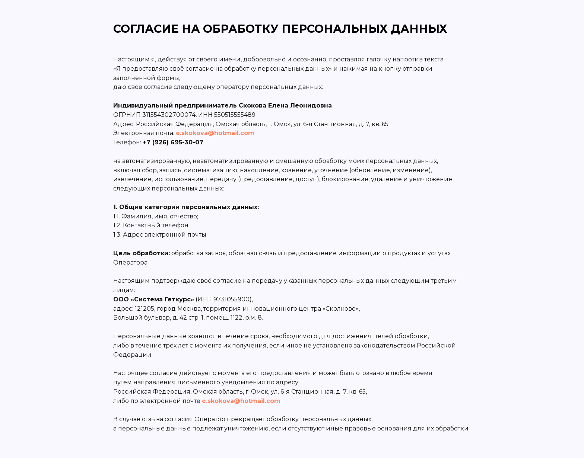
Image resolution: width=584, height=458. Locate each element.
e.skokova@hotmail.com (215, 133)
